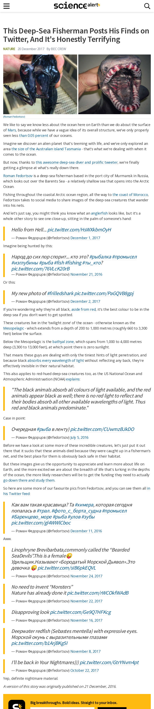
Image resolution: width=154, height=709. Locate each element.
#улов (73, 516)
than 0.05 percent (33, 135)
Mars (12, 130)
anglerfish (99, 213)
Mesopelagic (13, 328)
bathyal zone (63, 341)
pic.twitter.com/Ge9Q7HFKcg (80, 612)
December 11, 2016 (86, 530)
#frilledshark (60, 293)
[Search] (147, 6)
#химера (84, 504)
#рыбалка (100, 256)
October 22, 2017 (84, 670)
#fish (59, 262)
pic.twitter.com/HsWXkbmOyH (79, 229)
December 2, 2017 (85, 301)
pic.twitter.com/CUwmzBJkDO (102, 429)
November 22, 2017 (86, 601)
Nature (9, 48)
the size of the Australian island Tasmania (46, 148)
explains (73, 379)
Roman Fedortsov (17, 175)
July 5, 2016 (79, 437)
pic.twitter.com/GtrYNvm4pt (109, 662)
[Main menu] (6, 6)
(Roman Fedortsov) (14, 116)
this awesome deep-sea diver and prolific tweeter (77, 162)
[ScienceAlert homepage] (77, 6)
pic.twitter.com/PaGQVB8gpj (103, 293)
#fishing (73, 262)
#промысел (124, 256)
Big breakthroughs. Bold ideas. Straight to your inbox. (73, 702)
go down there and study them (29, 480)
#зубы (88, 516)
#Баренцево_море (31, 516)
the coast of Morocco (130, 194)
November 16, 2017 (86, 620)
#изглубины (24, 262)
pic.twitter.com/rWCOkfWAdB (97, 592)
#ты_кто (91, 262)
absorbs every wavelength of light (55, 360)
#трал (42, 510)
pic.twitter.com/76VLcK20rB (40, 268)
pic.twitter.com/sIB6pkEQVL (66, 567)
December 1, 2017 (85, 237)
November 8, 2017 (85, 651)
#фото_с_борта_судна (76, 510)
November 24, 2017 (86, 576)
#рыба (46, 262)
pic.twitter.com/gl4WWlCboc (41, 522)
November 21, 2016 (86, 274)
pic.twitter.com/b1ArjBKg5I (39, 643)
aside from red (83, 309)
